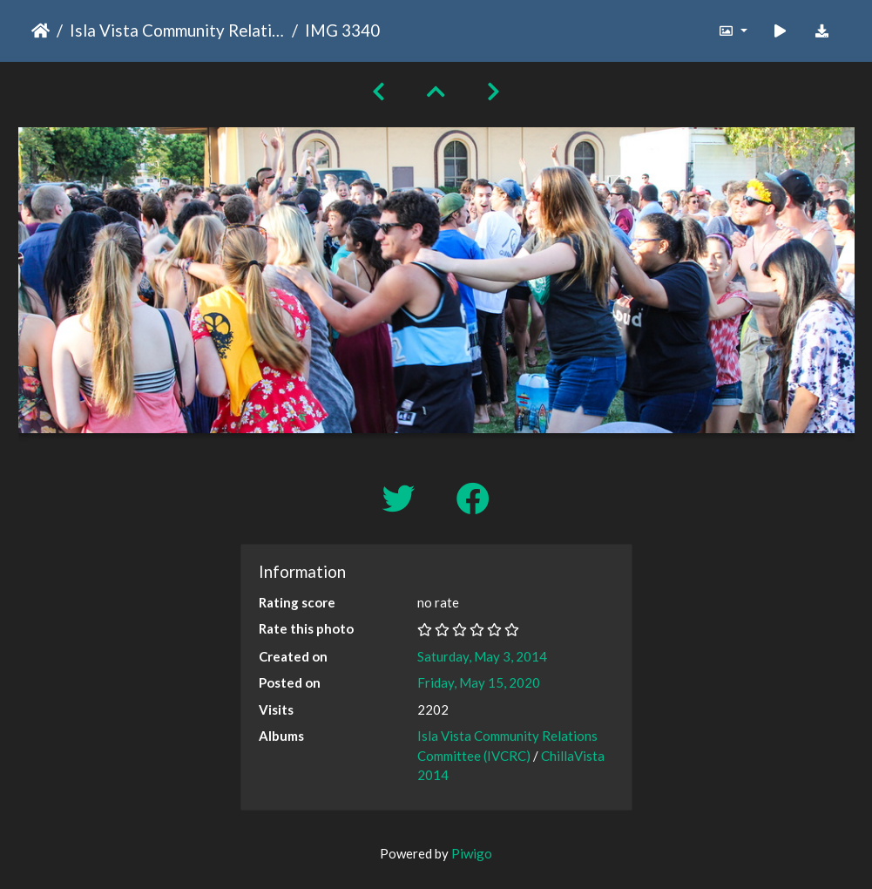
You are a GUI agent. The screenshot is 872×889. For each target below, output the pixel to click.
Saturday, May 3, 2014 (482, 656)
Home (40, 30)
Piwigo (471, 853)
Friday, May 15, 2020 (478, 682)
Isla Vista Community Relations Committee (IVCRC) (177, 30)
